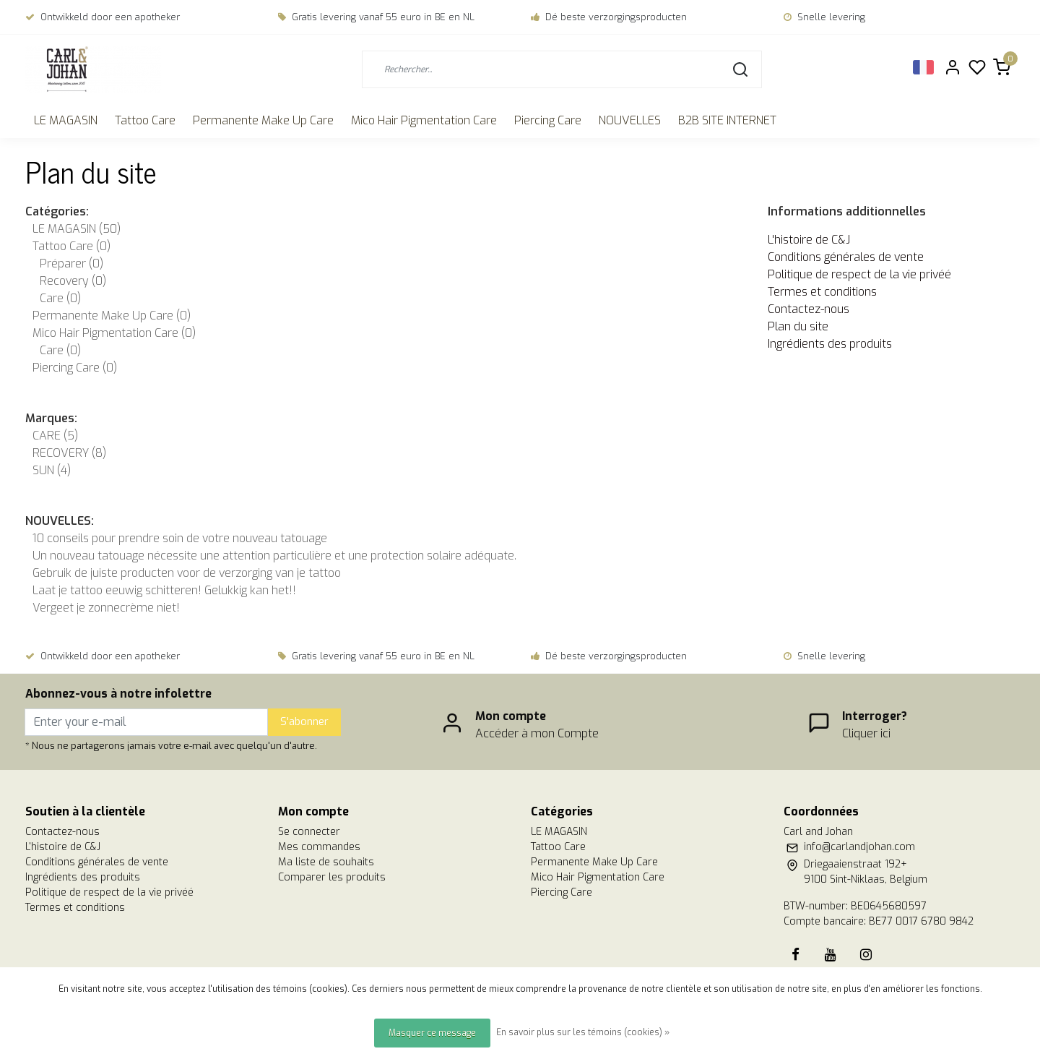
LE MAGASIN (66, 120)
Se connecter (309, 832)
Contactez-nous (808, 309)
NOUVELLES (630, 120)
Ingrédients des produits (830, 343)
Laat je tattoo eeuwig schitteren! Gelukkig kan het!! (164, 590)
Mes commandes (319, 847)
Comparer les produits (332, 877)
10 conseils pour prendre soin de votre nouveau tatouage (179, 538)
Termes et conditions (822, 291)
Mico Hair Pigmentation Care (424, 120)
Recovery (73, 280)
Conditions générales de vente (846, 257)
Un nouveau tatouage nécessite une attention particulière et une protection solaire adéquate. (274, 555)
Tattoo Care (145, 120)
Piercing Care (547, 120)
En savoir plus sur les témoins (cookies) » (583, 1032)
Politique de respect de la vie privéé (859, 274)
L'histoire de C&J (809, 239)
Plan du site (798, 326)
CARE (55, 435)
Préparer (71, 263)
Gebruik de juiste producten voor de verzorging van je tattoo (186, 572)
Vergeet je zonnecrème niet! (106, 607)
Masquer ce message (432, 1033)
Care (60, 298)
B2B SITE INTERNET (727, 120)
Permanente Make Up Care (263, 120)
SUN (51, 470)
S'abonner (304, 722)
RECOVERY (69, 452)
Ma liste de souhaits (326, 862)
